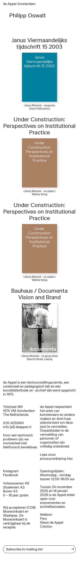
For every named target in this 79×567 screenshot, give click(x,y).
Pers (43, 518)
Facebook (10, 475)
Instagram (11, 471)
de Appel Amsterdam (19, 4)
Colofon (46, 526)
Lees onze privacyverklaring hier (56, 456)
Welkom (46, 514)
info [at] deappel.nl (17, 427)
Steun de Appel (51, 522)
